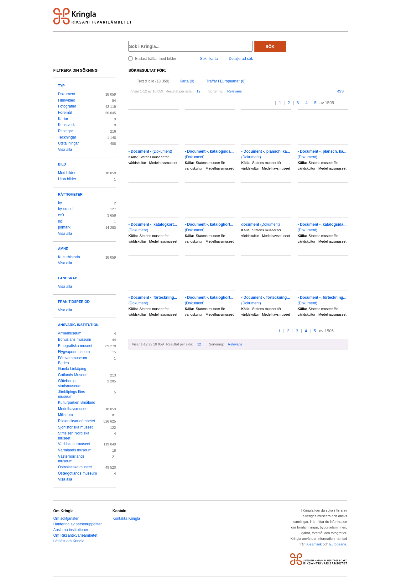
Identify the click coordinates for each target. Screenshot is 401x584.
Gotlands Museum (73, 375)
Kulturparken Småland (76, 402)
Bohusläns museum (74, 339)
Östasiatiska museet (75, 467)
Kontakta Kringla (126, 518)
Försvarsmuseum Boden (72, 360)
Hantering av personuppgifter (77, 524)
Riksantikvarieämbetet (76, 421)
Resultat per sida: (179, 91)
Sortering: (215, 91)
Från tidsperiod (74, 301)
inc (60, 221)
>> (345, 103)
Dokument (66, 94)
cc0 (61, 215)
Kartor (63, 119)
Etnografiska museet (75, 346)
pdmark (64, 227)
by (60, 203)
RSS (340, 91)
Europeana (337, 544)
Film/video (66, 100)
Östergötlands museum (77, 473)
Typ (61, 85)
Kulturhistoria (69, 257)
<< (265, 103)
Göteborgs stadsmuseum (69, 383)
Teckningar (67, 137)
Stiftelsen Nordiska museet (73, 435)
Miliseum (65, 415)
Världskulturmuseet (74, 444)
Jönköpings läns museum (71, 394)
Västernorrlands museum (71, 459)
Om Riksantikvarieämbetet (75, 535)
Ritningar (65, 131)
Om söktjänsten (66, 518)
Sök (270, 46)
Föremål (65, 112)
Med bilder (67, 173)
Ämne (63, 248)
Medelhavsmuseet (73, 409)
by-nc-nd (65, 209)
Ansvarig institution (78, 325)
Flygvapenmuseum (74, 352)
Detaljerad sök (241, 58)
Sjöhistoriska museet (75, 427)
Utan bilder (67, 179)
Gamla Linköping (72, 368)
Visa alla (65, 149)
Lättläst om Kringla (68, 541)
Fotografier (67, 106)
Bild (62, 164)
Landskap (67, 278)
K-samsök (314, 544)
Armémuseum (69, 333)
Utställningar (68, 143)
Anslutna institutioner (70, 530)
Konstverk (66, 125)
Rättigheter (70, 194)
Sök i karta (209, 58)
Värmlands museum (74, 450)
